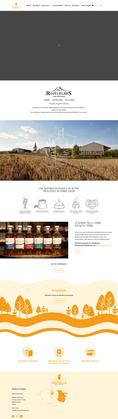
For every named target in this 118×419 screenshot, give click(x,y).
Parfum (67, 5)
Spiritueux (45, 5)
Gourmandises (58, 5)
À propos (75, 5)
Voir (77, 252)
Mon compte (86, 5)
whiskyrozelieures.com (102, 245)
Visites (28, 5)
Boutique (36, 5)
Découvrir (59, 270)
